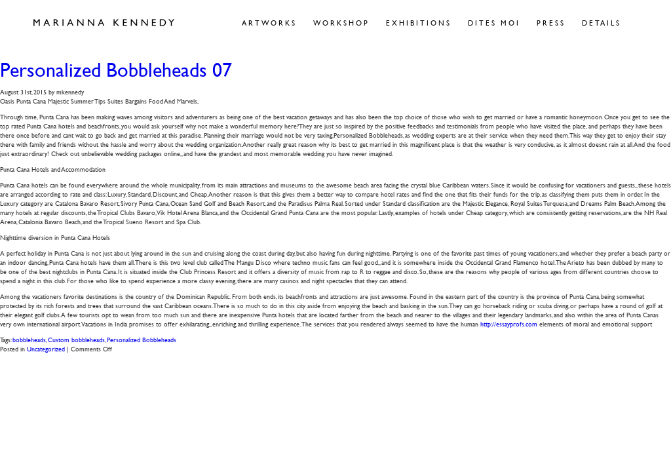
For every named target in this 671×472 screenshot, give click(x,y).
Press (551, 23)
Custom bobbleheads (76, 339)
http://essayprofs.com (508, 323)
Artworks (269, 23)
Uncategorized (46, 348)
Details (601, 23)
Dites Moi (494, 23)
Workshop (341, 23)
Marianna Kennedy (103, 23)
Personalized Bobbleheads (141, 339)
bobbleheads (29, 339)
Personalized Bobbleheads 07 (116, 69)
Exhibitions (418, 23)
